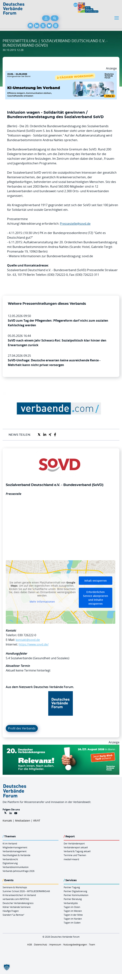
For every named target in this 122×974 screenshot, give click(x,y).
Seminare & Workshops (15, 887)
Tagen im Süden (72, 922)
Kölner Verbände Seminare (17, 906)
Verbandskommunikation (15, 867)
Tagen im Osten (72, 906)
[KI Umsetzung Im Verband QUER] (61, 73)
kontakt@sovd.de (28, 640)
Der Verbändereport (74, 843)
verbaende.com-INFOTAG (16, 898)
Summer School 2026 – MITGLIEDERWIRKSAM (26, 891)
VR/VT (36, 820)
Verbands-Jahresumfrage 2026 (18, 870)
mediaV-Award (71, 859)
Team (92, 944)
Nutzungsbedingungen (75, 944)
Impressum (55, 944)
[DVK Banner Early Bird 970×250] (61, 747)
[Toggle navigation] (117, 18)
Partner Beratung (73, 898)
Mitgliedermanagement (15, 847)
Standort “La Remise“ (13, 914)
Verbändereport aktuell (76, 847)
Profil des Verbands (22, 728)
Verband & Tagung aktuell (77, 851)
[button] (6, 967)
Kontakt (7, 820)
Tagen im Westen (73, 910)
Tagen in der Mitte (73, 914)
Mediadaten (22, 820)
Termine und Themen (75, 855)
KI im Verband (10, 843)
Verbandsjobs (71, 903)
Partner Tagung (72, 887)
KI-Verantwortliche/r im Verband (19, 895)
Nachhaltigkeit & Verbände (16, 855)
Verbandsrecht (10, 859)
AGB (29, 944)
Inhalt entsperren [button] (95, 580)
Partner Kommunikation (76, 895)
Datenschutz (40, 944)
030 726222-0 (27, 635)
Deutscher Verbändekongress (18, 903)
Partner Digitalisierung (75, 891)
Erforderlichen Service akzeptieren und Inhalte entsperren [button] (95, 597)
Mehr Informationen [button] (42, 601)
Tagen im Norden (73, 918)
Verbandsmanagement (14, 851)
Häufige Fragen (11, 910)
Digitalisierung (10, 863)
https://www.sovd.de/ (34, 644)
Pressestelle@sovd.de (75, 224)
